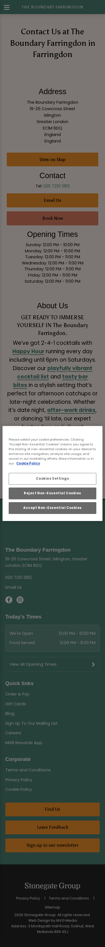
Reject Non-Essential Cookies (52, 493)
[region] (52, 473)
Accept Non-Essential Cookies (52, 508)
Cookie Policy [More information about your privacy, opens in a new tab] (28, 463)
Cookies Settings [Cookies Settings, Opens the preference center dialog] (52, 478)
